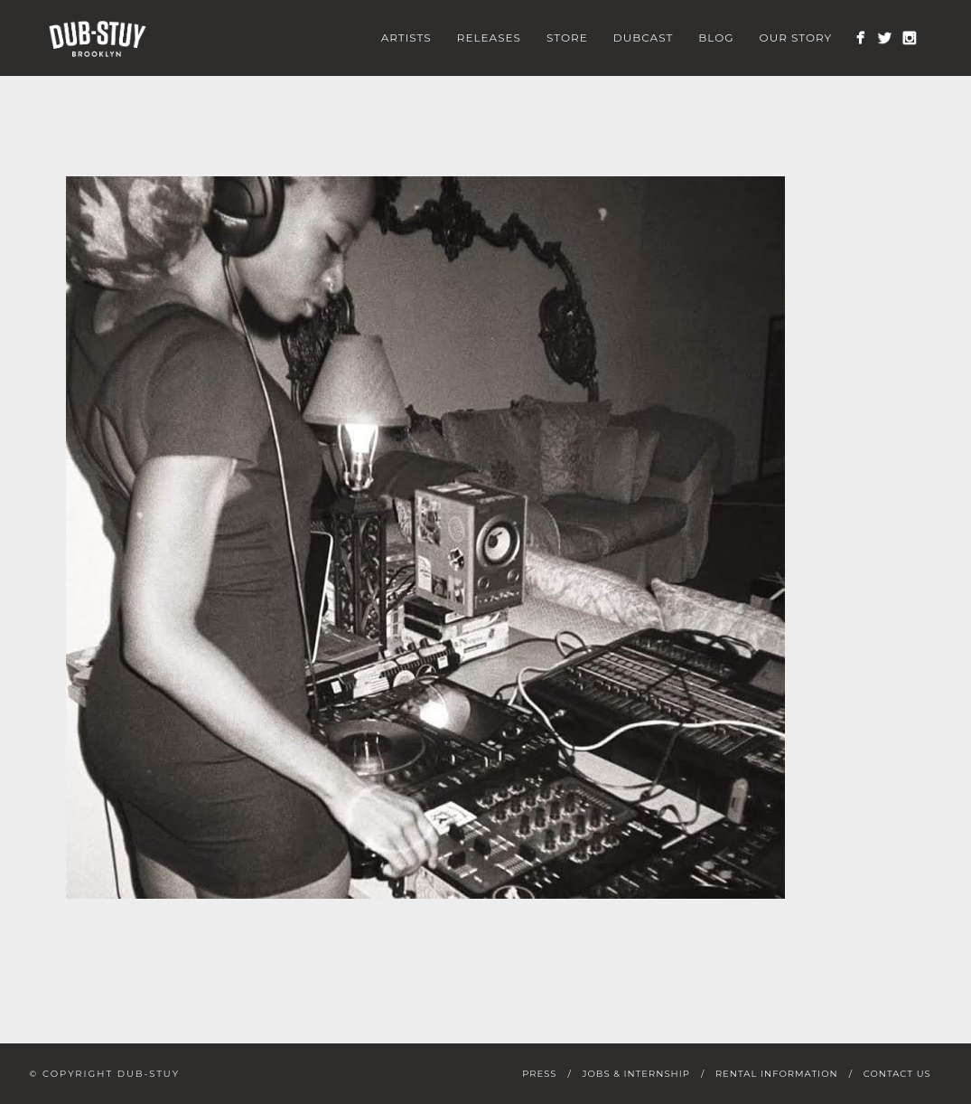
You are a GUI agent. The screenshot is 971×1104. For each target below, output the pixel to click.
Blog (715, 37)
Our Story (796, 37)
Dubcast (643, 37)
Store (567, 37)
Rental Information (776, 1074)
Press (539, 1074)
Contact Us (897, 1074)
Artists (406, 37)
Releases (489, 37)
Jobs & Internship (635, 1074)
